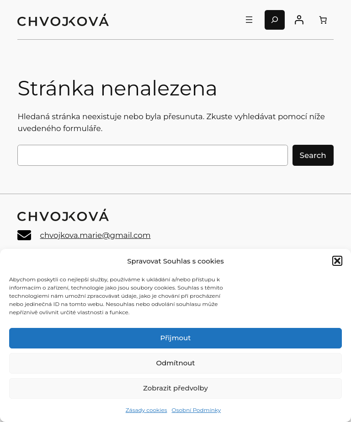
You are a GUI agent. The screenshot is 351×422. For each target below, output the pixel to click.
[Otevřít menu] (249, 19)
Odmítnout (175, 363)
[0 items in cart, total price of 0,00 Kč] (322, 19)
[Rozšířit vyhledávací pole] (275, 20)
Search (313, 155)
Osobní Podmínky (196, 409)
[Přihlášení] (299, 20)
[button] (337, 260)
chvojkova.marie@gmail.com (95, 235)
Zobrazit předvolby (175, 388)
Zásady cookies (146, 409)
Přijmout (175, 337)
